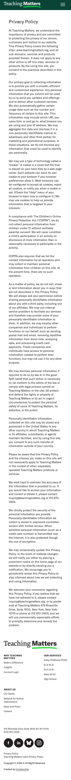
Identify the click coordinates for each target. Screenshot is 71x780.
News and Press (12, 706)
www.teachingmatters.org (32, 50)
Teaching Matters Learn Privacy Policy (23, 756)
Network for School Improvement (14, 700)
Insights (8, 667)
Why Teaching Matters (13, 657)
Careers (8, 711)
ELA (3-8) (49, 669)
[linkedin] (18, 743)
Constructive (22, 769)
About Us (10, 689)
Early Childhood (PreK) (55, 660)
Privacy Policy (11, 753)
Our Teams (9, 693)
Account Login (11, 672)
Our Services (52, 655)
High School (50, 679)
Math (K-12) (50, 674)
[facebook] (8, 743)
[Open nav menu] (62, 4)
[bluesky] (29, 743)
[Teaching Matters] (22, 4)
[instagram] (39, 743)
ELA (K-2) (49, 664)
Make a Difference (13, 662)
